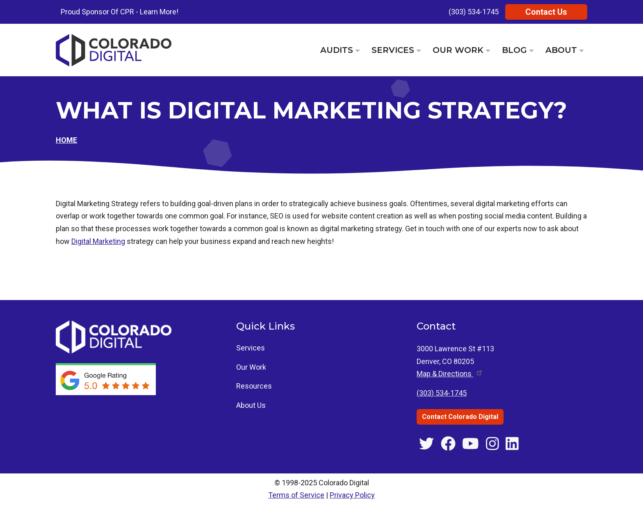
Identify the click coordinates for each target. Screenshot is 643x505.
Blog (514, 50)
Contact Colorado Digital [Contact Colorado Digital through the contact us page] (460, 417)
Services (393, 50)
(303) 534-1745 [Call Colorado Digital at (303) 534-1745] (442, 393)
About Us (251, 405)
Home (66, 140)
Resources (254, 386)
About (561, 50)
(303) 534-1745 (474, 11)
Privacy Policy (352, 495)
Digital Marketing (98, 241)
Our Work (458, 50)
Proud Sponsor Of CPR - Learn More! (119, 11)
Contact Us (546, 12)
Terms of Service (296, 495)
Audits (336, 50)
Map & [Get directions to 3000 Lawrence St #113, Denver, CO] (450, 373)
